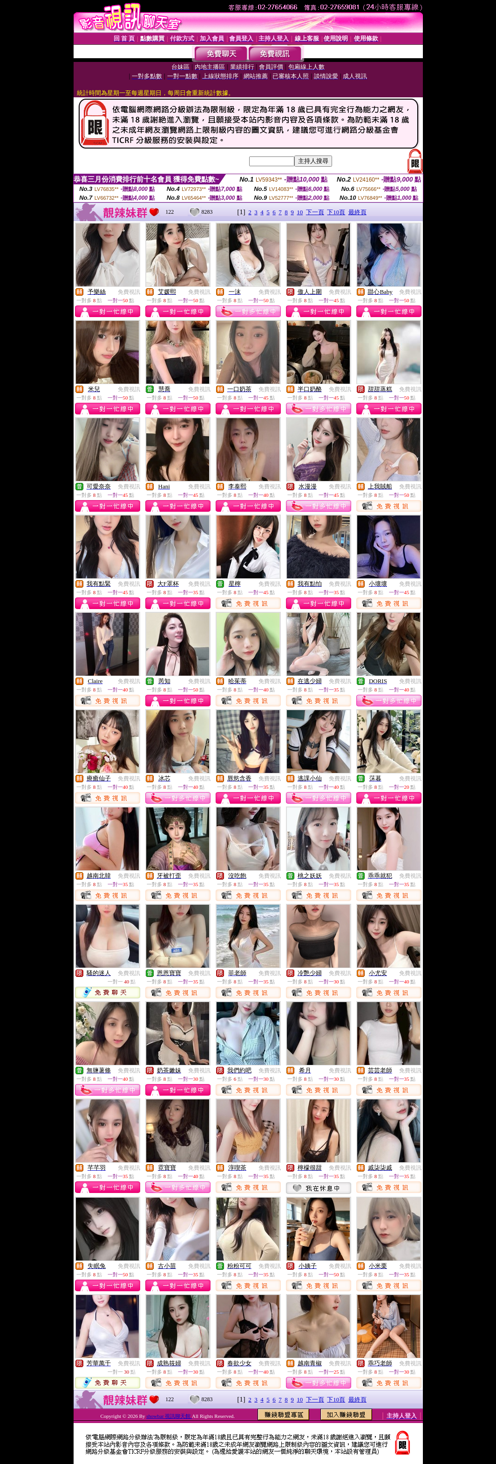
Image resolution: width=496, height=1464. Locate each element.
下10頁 (336, 212)
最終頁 (357, 212)
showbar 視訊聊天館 (169, 1416)
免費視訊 (129, 292)
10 (300, 212)
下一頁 (315, 212)
